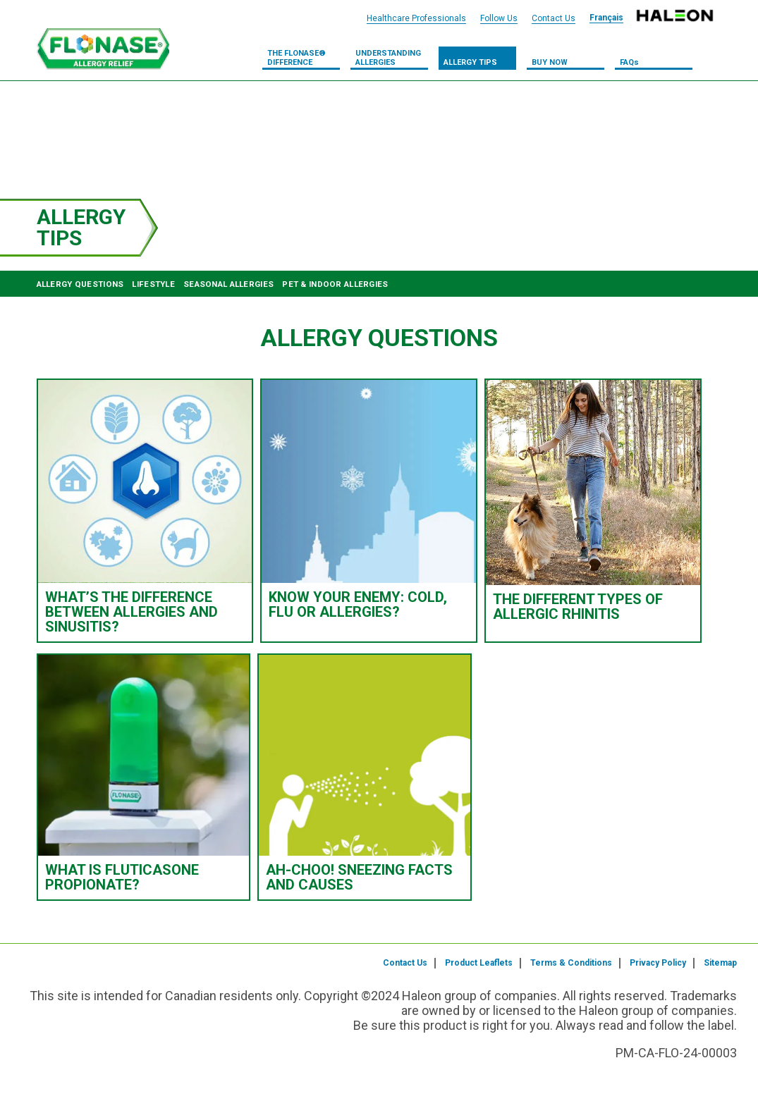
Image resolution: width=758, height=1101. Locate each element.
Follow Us (499, 18)
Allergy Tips (470, 62)
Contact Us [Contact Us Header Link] (553, 18)
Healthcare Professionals (416, 18)
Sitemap (720, 963)
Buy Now (550, 62)
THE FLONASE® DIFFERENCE (296, 58)
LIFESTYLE (153, 284)
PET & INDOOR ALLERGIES (335, 284)
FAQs (629, 62)
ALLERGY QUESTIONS (80, 284)
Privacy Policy (658, 963)
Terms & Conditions (571, 963)
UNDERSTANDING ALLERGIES (388, 58)
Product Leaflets (479, 963)
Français (606, 18)
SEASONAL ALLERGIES (228, 284)
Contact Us (405, 963)
